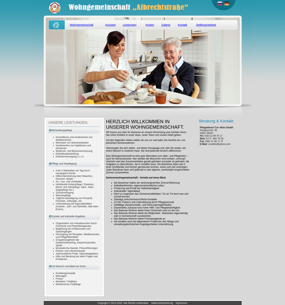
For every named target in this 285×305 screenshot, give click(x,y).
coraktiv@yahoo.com (219, 144)
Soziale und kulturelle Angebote (68, 216)
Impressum (181, 303)
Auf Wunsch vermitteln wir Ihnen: (69, 266)
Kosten (150, 24)
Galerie (166, 24)
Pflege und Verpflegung (64, 163)
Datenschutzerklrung (162, 303)
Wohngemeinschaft (82, 24)
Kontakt (182, 24)
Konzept (110, 24)
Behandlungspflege (62, 130)
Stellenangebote (206, 24)
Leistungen (130, 24)
